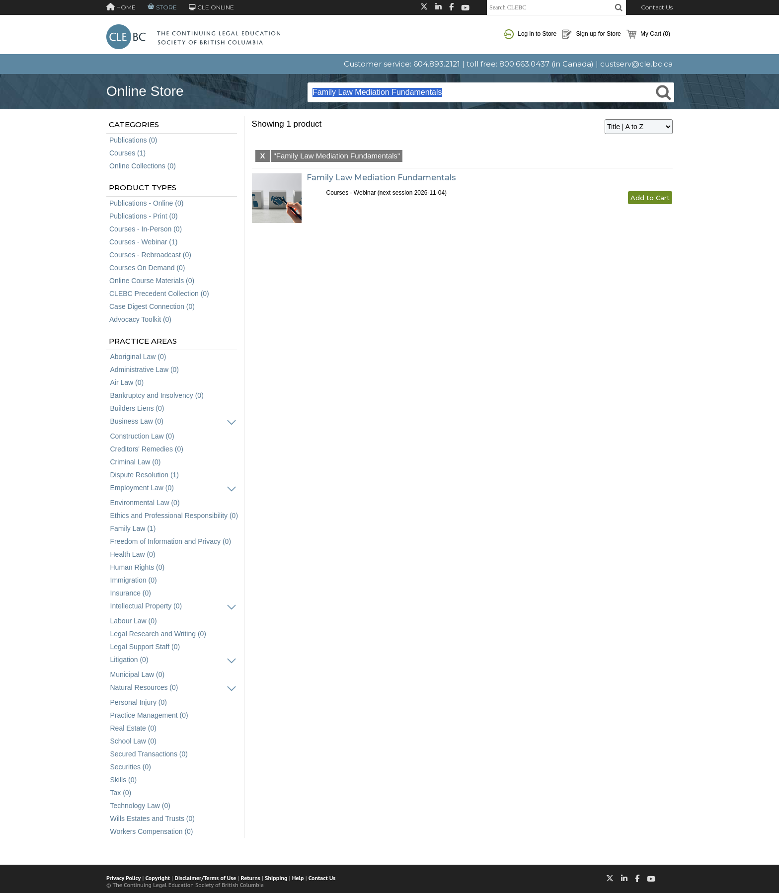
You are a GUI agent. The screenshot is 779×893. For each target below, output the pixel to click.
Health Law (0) (133, 554)
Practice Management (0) (149, 715)
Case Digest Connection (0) (152, 306)
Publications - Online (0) (146, 203)
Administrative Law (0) (144, 369)
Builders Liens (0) (137, 408)
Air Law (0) (127, 382)
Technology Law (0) (140, 806)
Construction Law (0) (142, 436)
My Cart (648, 34)
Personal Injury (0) (138, 702)
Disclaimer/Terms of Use (205, 878)
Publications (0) (133, 140)
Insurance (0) (130, 593)
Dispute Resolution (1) (144, 475)
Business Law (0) (136, 421)
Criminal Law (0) (135, 462)
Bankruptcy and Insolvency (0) (157, 395)
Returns (250, 878)
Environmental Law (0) (145, 503)
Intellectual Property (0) (146, 606)
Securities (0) (130, 767)
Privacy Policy (123, 878)
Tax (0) (121, 793)
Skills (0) (123, 780)
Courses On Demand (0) (147, 268)
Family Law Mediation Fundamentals (381, 177)
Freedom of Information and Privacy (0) (171, 541)
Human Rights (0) (137, 567)
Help (298, 878)
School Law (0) (133, 741)
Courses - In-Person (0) (145, 229)
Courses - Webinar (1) (143, 242)
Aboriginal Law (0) (138, 357)
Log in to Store (530, 34)
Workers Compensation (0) (151, 831)
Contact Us (657, 7)
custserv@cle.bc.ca (636, 64)
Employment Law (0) (142, 488)
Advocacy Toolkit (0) (140, 319)
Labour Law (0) (133, 621)
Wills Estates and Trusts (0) (152, 818)
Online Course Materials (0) (151, 281)
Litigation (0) (129, 660)
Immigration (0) (133, 580)
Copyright (158, 878)
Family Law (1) (133, 528)
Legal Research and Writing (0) (158, 634)
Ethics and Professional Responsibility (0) (174, 516)
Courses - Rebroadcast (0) (150, 255)
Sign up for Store (591, 34)
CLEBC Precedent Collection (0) (159, 294)
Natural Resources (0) (144, 687)
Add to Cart (650, 198)
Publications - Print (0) (143, 216)
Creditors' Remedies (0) (146, 449)
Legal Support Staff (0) (145, 647)
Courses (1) (127, 153)
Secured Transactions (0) (149, 754)
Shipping (276, 878)
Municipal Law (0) (137, 674)
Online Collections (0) (142, 166)
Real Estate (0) (133, 728)
